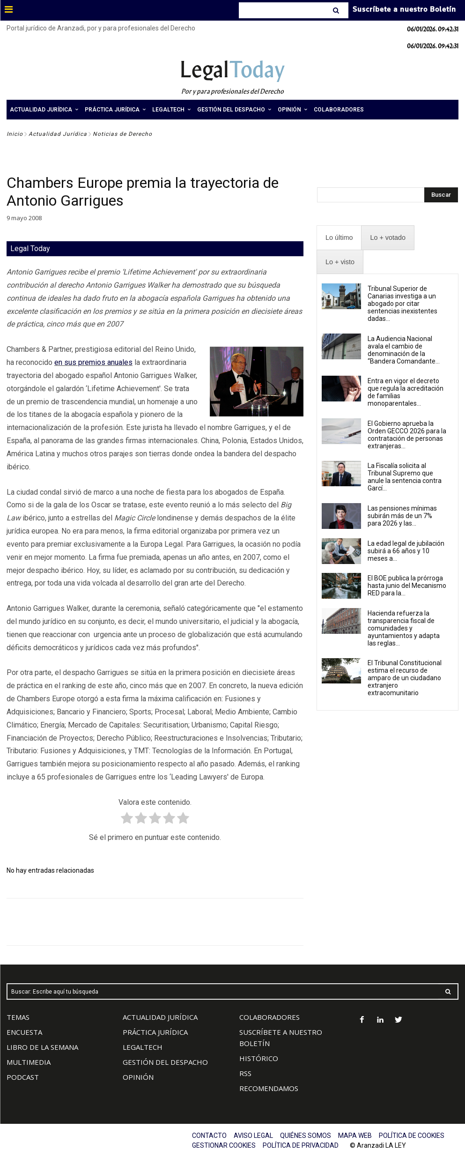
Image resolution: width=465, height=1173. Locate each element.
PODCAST (23, 1077)
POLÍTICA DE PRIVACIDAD (301, 1145)
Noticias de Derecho (122, 134)
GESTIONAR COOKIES (224, 1145)
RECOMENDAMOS (268, 1088)
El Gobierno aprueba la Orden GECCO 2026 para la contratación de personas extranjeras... (407, 435)
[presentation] (339, 237)
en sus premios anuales (93, 362)
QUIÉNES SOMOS (305, 1135)
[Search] (337, 10)
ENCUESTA (24, 1032)
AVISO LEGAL (253, 1135)
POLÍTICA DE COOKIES (411, 1135)
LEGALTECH (142, 1047)
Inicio (15, 134)
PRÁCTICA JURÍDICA (155, 1032)
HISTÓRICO (258, 1058)
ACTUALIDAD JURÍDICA (160, 1017)
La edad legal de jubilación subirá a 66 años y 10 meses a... (406, 551)
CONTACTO (209, 1135)
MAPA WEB (355, 1135)
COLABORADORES (269, 1017)
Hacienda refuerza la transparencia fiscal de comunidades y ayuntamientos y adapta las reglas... (404, 628)
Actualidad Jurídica (58, 134)
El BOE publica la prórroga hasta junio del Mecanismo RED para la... (407, 585)
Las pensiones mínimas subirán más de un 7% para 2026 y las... (402, 516)
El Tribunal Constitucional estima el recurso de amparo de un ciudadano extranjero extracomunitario (405, 678)
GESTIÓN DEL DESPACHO (165, 1062)
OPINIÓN (138, 1077)
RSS (245, 1073)
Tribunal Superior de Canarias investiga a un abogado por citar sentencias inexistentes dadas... (402, 303)
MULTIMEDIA (29, 1062)
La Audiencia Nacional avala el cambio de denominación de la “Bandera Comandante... (404, 350)
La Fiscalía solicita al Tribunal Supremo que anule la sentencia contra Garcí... (405, 477)
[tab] (339, 237)
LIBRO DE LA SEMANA (42, 1047)
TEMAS (18, 1017)
